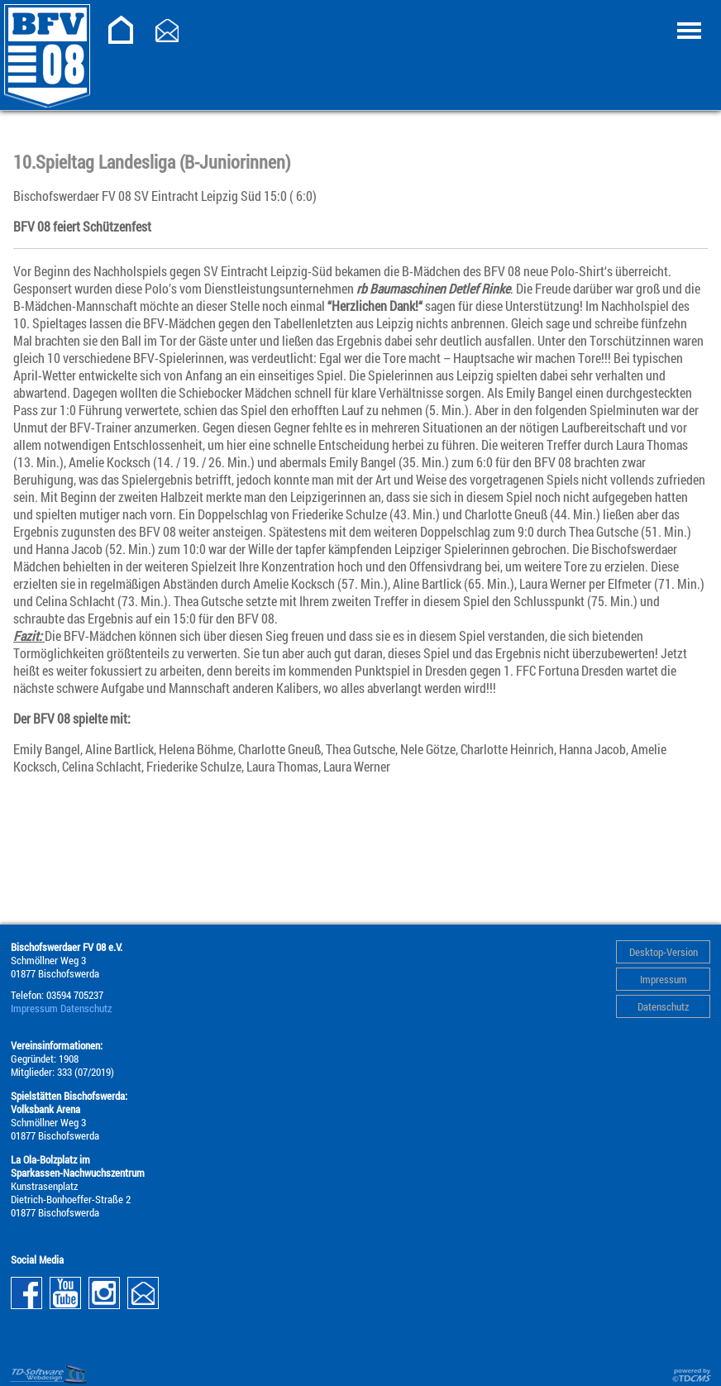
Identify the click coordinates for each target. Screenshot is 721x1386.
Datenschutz (663, 1006)
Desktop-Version (663, 951)
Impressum (663, 979)
